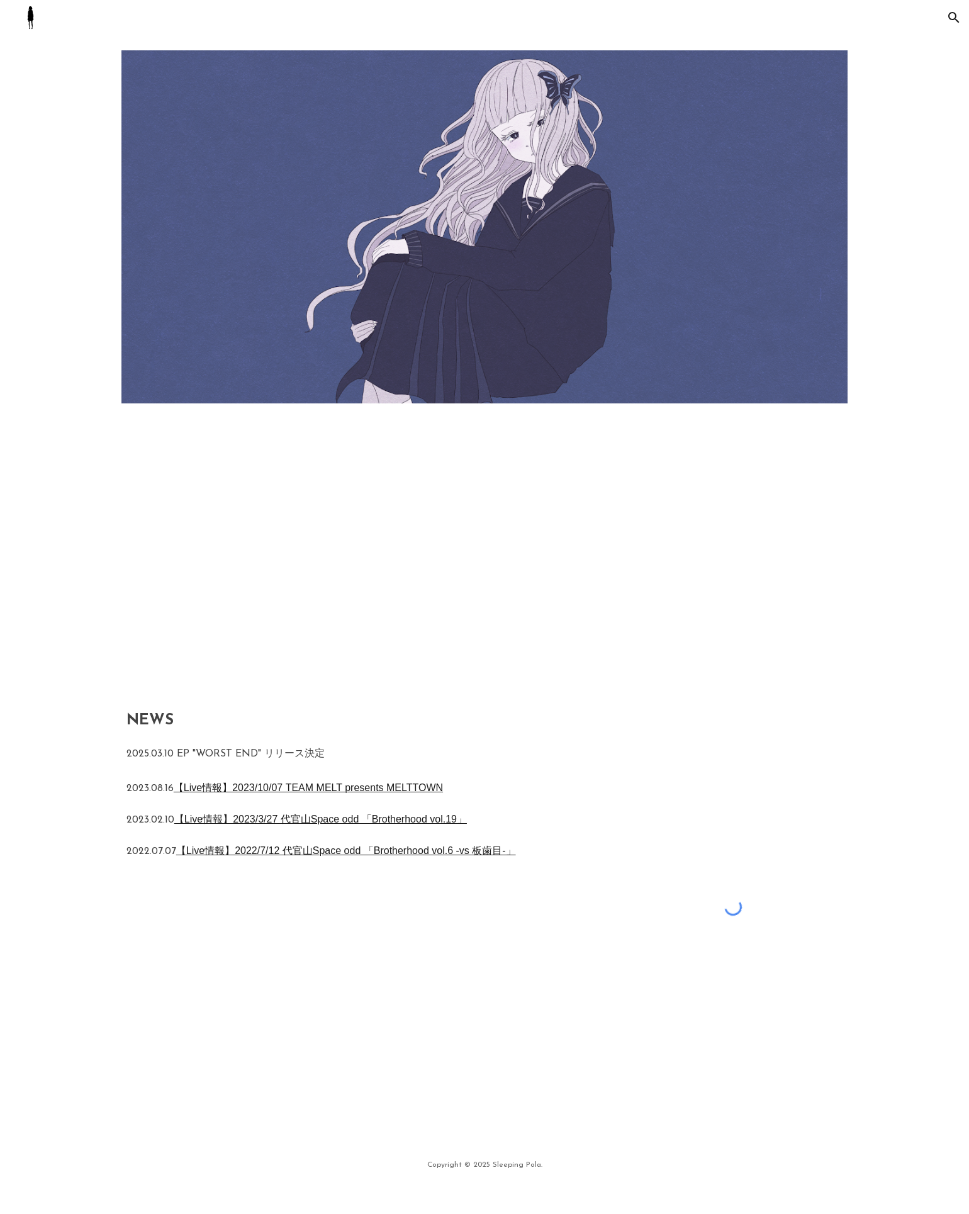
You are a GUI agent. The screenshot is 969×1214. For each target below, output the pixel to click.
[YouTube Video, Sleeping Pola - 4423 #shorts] (671, 554)
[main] (360, 786)
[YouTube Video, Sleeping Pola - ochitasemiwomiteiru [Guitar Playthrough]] (298, 554)
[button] (954, 18)
